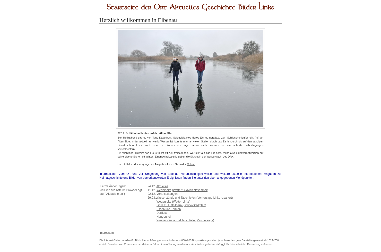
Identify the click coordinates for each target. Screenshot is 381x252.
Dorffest (161, 213)
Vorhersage (205, 220)
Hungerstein (164, 216)
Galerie (191, 164)
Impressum (106, 232)
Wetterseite (163, 190)
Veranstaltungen (167, 194)
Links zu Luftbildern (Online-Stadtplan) (181, 205)
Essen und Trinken (168, 209)
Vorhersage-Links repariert (214, 197)
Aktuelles (162, 186)
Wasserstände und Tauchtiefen (176, 197)
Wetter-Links (181, 201)
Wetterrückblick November (190, 190)
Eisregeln (195, 156)
